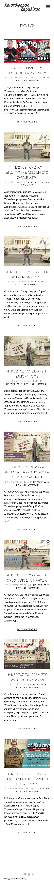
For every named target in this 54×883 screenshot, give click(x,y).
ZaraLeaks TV (34, 182)
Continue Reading (27, 122)
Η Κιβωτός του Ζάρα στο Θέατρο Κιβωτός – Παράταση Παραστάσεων (27, 778)
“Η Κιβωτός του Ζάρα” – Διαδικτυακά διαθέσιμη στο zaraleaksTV (27, 172)
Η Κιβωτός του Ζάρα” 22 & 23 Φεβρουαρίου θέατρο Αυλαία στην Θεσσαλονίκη (27, 472)
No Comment (31, 81)
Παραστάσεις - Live (17, 384)
